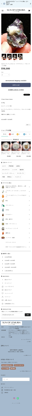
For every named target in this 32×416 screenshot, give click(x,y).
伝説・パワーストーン (11, 224)
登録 (28, 314)
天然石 (7, 210)
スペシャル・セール (11, 242)
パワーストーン (9, 205)
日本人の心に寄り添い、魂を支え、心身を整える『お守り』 (16, 186)
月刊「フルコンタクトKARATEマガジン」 (16, 247)
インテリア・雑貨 (10, 237)
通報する (28, 124)
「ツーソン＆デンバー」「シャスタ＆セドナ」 (16, 196)
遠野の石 (8, 233)
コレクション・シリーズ (12, 228)
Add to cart (16, 85)
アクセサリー (9, 214)
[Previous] (2, 33)
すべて (4, 134)
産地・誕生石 (9, 219)
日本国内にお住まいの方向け (16, 90)
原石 (7, 200)
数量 (2, 72)
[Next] (30, 33)
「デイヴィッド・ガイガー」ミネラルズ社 (16, 191)
